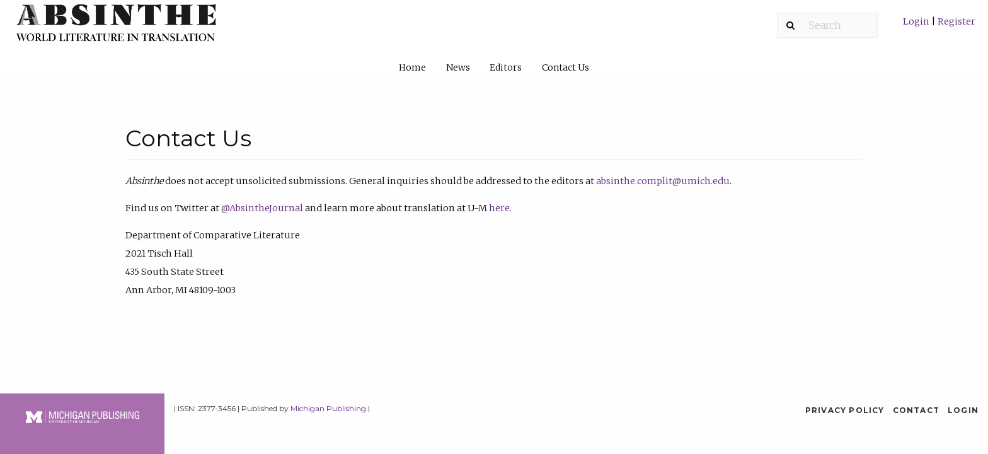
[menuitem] (939, 26)
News (458, 67)
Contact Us (565, 67)
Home (412, 67)
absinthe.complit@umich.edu (663, 181)
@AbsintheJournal (262, 208)
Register (955, 21)
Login (917, 21)
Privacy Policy (845, 410)
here (499, 208)
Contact (916, 410)
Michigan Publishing (328, 408)
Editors (506, 67)
